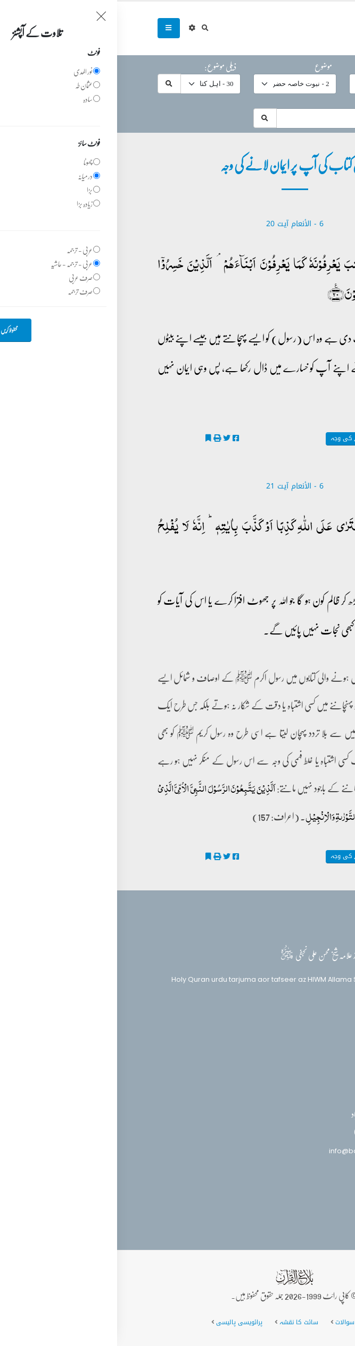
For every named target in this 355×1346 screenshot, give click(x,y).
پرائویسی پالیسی (122, 1322)
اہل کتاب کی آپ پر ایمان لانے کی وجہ (261, 438)
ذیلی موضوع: (103, 66)
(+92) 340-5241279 (268, 1132)
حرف (303, 66)
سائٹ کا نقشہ (181, 1322)
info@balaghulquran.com (256, 1150)
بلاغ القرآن (286, 1037)
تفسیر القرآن (287, 1057)
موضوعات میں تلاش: (284, 101)
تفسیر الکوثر (294, 452)
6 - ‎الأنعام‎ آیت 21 (178, 486)
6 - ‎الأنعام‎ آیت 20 (178, 224)
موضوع (206, 66)
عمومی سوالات (238, 1322)
